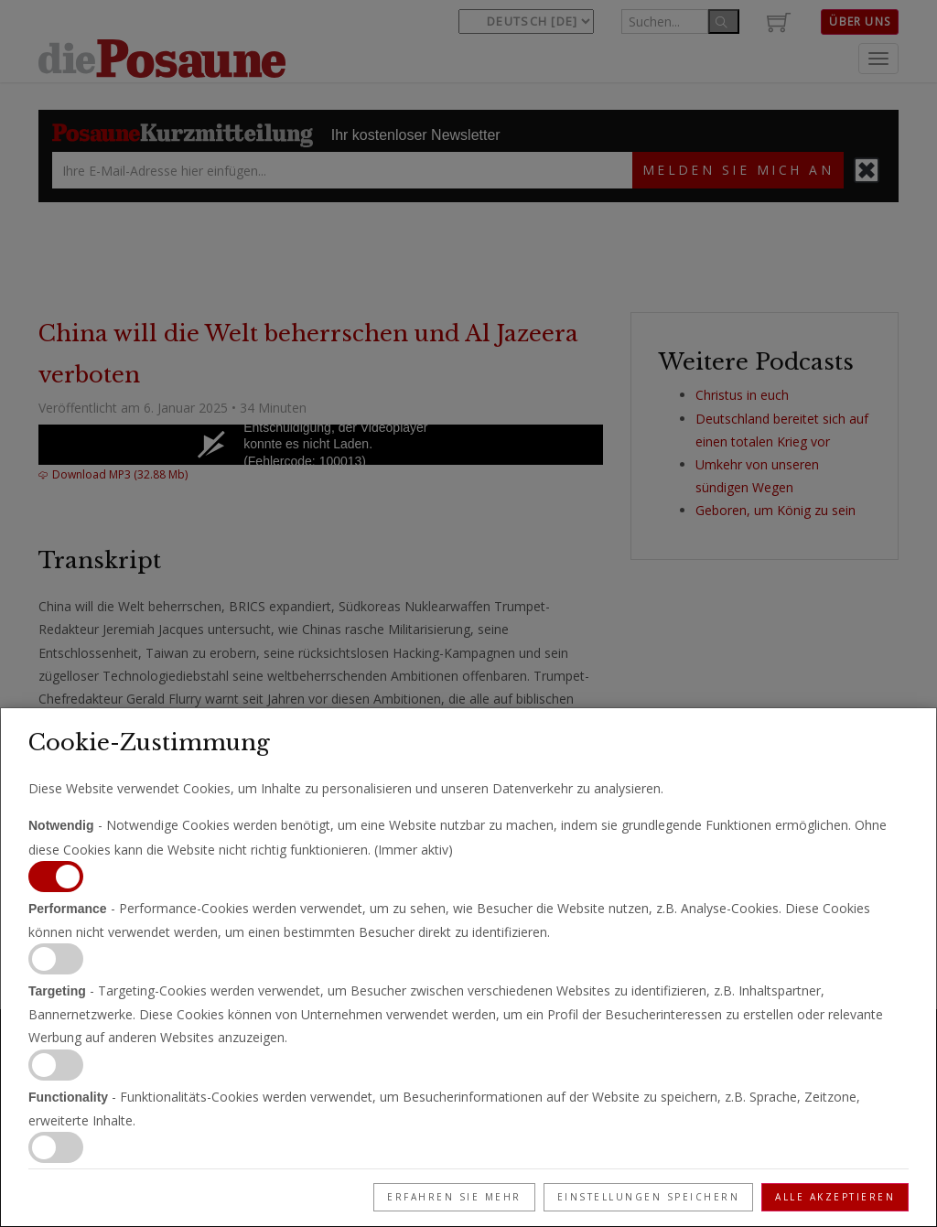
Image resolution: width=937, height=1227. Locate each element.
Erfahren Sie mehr (454, 1196)
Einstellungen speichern (648, 1196)
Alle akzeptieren (835, 1196)
